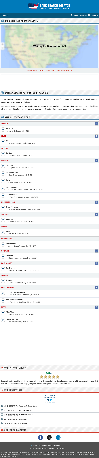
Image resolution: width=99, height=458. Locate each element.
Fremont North (12, 173)
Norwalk (9, 256)
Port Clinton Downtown (15, 292)
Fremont (9, 165)
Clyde (8, 141)
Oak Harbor (10, 268)
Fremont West (11, 195)
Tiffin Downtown (12, 319)
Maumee (9, 219)
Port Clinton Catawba (14, 300)
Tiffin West (10, 312)
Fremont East (11, 187)
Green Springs (12, 207)
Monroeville (11, 244)
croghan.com (24, 419)
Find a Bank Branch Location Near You (47, 446)
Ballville (9, 180)
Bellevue (9, 129)
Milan (8, 231)
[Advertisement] (49, 82)
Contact (62, 448)
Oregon (9, 280)
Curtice (9, 153)
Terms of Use (46, 448)
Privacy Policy (55, 448)
